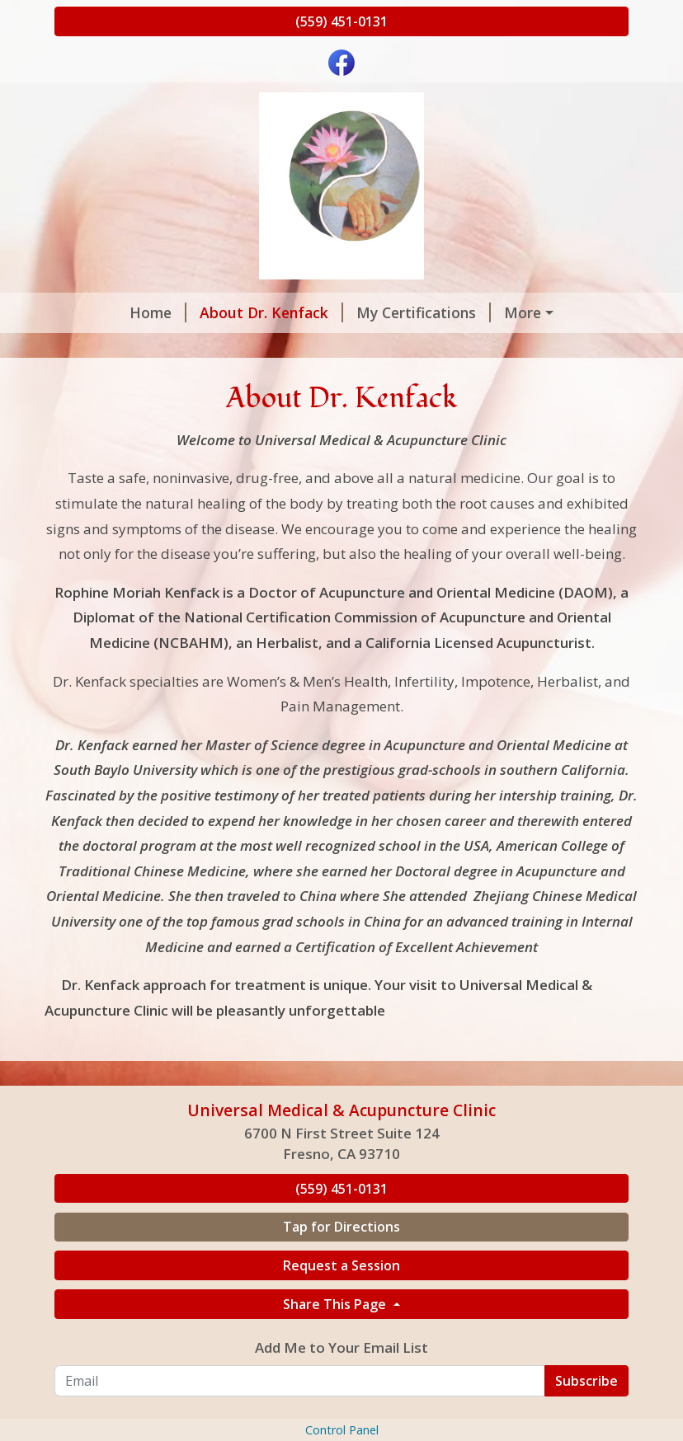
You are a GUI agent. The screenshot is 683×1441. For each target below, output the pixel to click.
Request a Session (139, 348)
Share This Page (336, 1373)
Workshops (498, 382)
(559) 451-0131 (341, 21)
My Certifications (361, 312)
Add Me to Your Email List (341, 1417)
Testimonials (563, 348)
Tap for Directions (341, 1297)
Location (460, 348)
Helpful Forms (351, 348)
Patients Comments (263, 382)
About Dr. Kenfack (209, 312)
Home (96, 312)
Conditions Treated (516, 312)
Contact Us (399, 382)
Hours (251, 348)
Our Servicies (121, 382)
